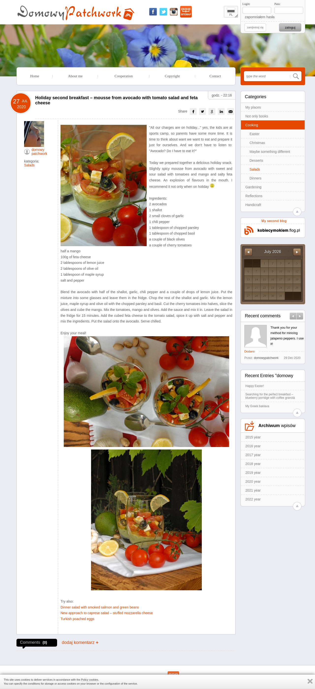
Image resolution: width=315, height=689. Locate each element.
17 (280, 279)
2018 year (253, 464)
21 (256, 287)
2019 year (253, 473)
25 (288, 287)
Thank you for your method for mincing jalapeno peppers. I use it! (287, 336)
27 (248, 296)
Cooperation (123, 76)
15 (264, 279)
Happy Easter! (254, 386)
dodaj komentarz (80, 642)
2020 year (253, 481)
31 (280, 296)
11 (288, 271)
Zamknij (310, 681)
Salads (255, 169)
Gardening (253, 187)
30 (272, 296)
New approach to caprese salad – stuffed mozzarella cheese (107, 613)
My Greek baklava (257, 406)
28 (256, 296)
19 (297, 279)
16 (272, 279)
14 (256, 279)
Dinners (255, 178)
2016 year (253, 446)
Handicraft (253, 205)
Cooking (251, 125)
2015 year (253, 437)
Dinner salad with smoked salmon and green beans (100, 607)
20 (248, 287)
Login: (246, 4)
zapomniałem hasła (260, 17)
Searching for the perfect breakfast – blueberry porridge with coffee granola (270, 396)
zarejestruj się (255, 27)
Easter (254, 134)
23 (272, 287)
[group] (193, 111)
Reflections (253, 196)
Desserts (256, 160)
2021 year (253, 490)
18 (288, 279)
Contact (215, 76)
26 (297, 287)
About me (75, 76)
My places (253, 107)
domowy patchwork (39, 152)
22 (264, 287)
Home (34, 76)
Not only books (256, 116)
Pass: (277, 4)
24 (280, 287)
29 (264, 296)
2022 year (253, 499)
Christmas (257, 143)
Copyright (172, 76)
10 (280, 271)
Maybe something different (270, 152)
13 (248, 279)
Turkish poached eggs (77, 619)
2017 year (253, 455)
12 (297, 271)
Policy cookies (89, 679)
